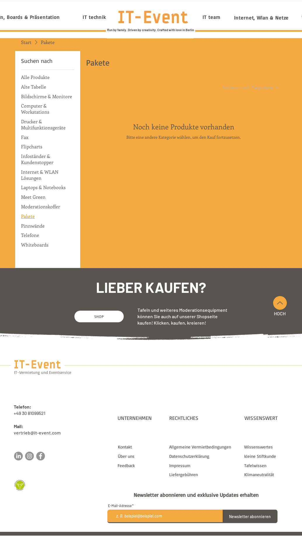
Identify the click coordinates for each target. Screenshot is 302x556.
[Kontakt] (141, 447)
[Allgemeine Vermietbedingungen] (203, 447)
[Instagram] (29, 456)
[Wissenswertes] (267, 447)
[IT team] (211, 17)
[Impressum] (203, 465)
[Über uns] (141, 456)
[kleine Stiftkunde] (267, 456)
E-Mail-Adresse (120, 505)
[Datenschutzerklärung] (203, 456)
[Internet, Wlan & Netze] (261, 17)
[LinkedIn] (18, 456)
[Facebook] (40, 456)
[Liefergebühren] (203, 474)
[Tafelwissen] (267, 465)
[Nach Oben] (280, 303)
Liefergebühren (196, 538)
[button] (141, 465)
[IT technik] (94, 17)
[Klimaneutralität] (267, 474)
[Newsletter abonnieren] (250, 516)
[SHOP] (99, 316)
